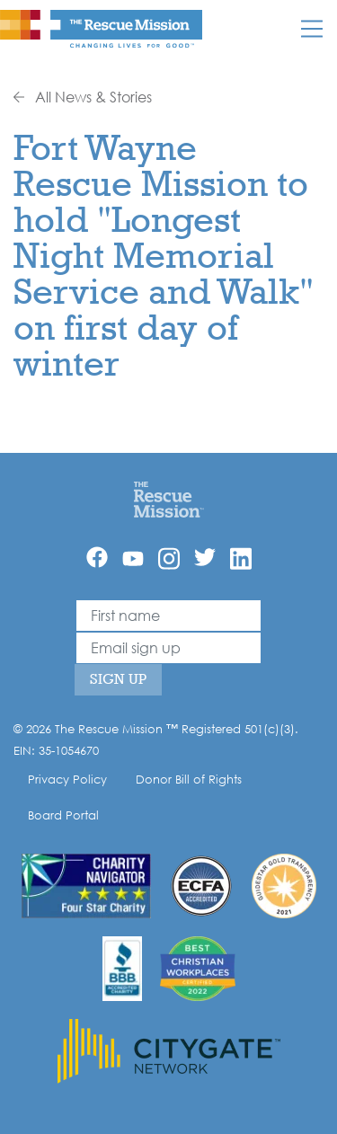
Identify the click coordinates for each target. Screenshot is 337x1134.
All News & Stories (82, 97)
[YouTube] (133, 557)
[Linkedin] (241, 558)
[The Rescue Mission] (101, 28)
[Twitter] (205, 557)
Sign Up (118, 678)
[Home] (168, 499)
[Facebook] (97, 557)
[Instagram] (169, 558)
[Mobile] (312, 28)
